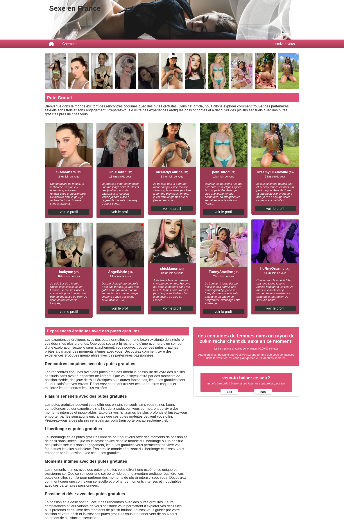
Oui (229, 392)
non (263, 392)
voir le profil (69, 212)
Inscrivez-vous (283, 44)
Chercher (69, 44)
